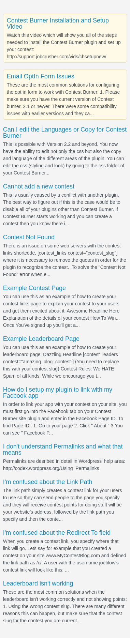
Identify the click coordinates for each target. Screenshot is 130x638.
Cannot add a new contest (38, 186)
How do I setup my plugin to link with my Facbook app (57, 392)
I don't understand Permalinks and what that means (63, 449)
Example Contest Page (34, 288)
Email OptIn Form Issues (40, 76)
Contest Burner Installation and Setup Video (58, 23)
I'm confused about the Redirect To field (57, 533)
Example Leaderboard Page (41, 339)
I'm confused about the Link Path (47, 482)
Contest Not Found (29, 237)
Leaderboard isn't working (38, 583)
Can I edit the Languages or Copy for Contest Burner (65, 132)
